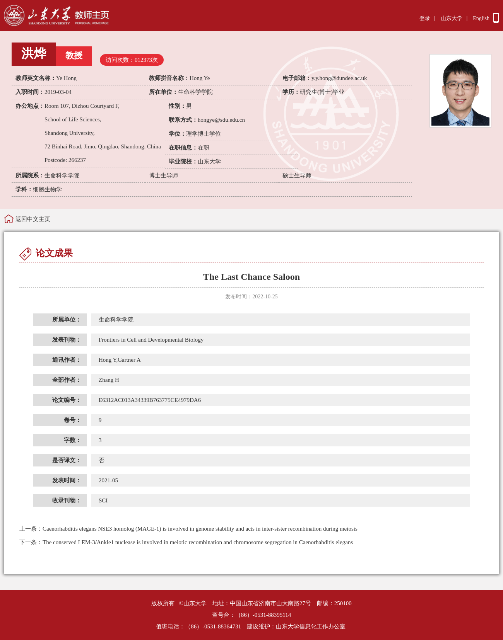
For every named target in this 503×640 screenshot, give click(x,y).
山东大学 (451, 18)
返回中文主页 (32, 219)
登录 (424, 18)
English (481, 18)
